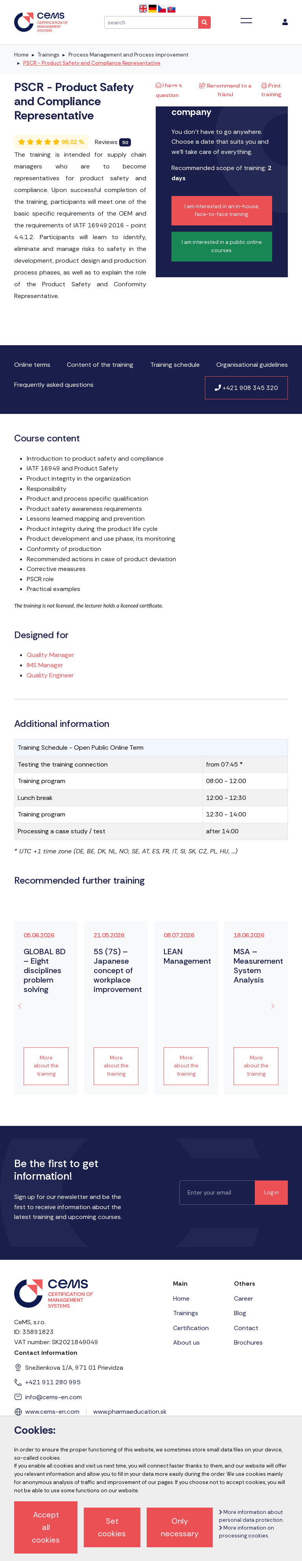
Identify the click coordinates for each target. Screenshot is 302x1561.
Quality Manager (50, 655)
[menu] (285, 22)
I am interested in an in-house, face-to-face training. (221, 210)
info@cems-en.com (53, 1397)
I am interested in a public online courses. (222, 246)
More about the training (46, 1066)
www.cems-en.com (52, 1411)
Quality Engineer (50, 675)
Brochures (248, 1342)
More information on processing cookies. (246, 1531)
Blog (240, 1313)
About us (186, 1342)
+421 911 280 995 (53, 1382)
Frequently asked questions (54, 385)
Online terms (32, 365)
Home (21, 54)
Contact (246, 1328)
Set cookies (112, 1527)
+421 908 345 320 (246, 388)
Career (243, 1298)
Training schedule (175, 365)
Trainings (48, 54)
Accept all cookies (46, 1527)
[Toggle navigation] (246, 21)
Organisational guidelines (252, 365)
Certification (191, 1328)
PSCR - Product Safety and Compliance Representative (91, 63)
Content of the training (100, 365)
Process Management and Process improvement (128, 54)
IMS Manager (45, 665)
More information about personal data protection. (251, 1516)
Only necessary (180, 1527)
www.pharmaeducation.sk (130, 1411)
